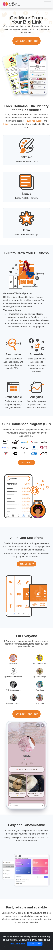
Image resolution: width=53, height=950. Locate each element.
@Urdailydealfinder (13, 703)
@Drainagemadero (13, 690)
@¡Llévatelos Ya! (39, 664)
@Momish (40, 703)
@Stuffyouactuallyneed (13, 677)
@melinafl (13, 664)
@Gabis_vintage (39, 677)
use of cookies (18, 943)
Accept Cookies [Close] (34, 943)
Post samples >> (26, 564)
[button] (47, 4)
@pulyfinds (39, 690)
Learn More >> (27, 462)
